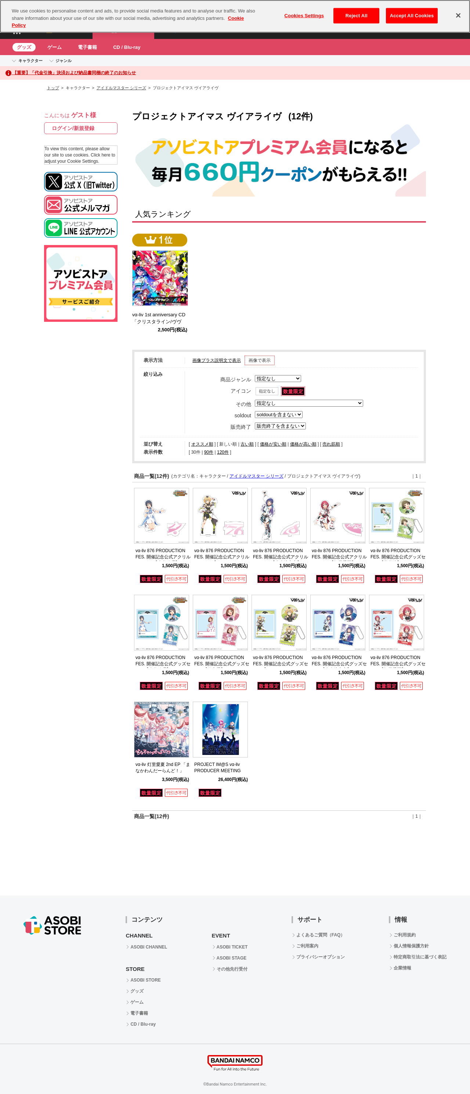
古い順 (247, 444)
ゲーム (54, 47)
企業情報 (402, 968)
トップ (53, 88)
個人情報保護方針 (411, 946)
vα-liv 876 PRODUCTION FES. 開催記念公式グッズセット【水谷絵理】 (163, 664)
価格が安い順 (273, 444)
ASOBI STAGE (232, 958)
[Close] (458, 10)
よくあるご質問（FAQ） (320, 935)
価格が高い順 (303, 444)
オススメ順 (202, 444)
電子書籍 (87, 47)
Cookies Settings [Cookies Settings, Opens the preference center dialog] (304, 10)
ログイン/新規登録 (73, 128)
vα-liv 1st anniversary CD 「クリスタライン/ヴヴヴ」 (161, 321)
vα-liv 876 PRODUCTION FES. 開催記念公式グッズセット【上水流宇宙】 (339, 664)
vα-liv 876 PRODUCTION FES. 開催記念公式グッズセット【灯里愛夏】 (398, 664)
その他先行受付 (232, 969)
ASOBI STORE (145, 980)
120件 (223, 452)
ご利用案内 (307, 946)
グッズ (24, 47)
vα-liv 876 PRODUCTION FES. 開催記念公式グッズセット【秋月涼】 (398, 557)
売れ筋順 (331, 444)
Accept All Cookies (412, 10)
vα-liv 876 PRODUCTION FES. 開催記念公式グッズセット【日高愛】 (221, 664)
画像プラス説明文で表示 (216, 360)
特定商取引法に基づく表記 (420, 957)
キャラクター (30, 60)
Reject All (357, 10)
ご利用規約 (405, 935)
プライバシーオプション (320, 957)
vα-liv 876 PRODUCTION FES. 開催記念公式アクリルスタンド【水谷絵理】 (163, 557)
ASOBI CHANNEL (148, 947)
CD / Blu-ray (126, 47)
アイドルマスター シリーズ (121, 88)
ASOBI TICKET (232, 947)
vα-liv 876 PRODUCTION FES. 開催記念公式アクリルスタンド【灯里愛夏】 (339, 557)
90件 (208, 452)
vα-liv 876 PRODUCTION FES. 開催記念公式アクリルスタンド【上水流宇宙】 (280, 557)
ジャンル (63, 60)
